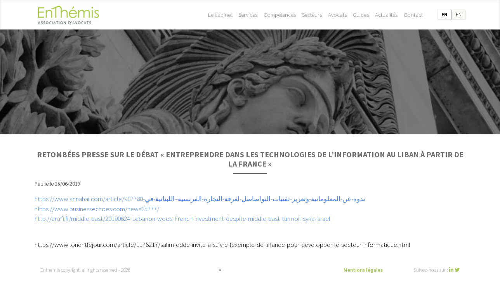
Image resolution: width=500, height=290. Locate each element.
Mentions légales (363, 270)
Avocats (337, 14)
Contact (413, 14)
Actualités (386, 14)
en (459, 14)
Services (247, 14)
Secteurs (312, 14)
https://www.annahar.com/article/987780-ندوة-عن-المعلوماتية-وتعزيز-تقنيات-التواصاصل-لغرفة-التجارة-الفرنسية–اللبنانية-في (200, 198)
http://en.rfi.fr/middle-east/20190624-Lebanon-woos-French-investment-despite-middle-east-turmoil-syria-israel (182, 218)
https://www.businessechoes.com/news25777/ (97, 209)
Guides (361, 14)
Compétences (280, 14)
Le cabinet (220, 14)
